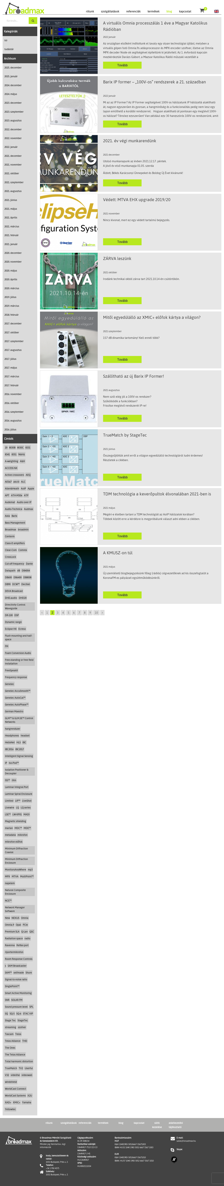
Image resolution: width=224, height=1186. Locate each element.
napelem (10, 883)
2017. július (10, 358)
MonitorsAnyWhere (15, 869)
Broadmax (10, 529)
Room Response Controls (18, 958)
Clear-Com (11, 550)
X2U (29, 1095)
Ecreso (22, 628)
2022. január (11, 146)
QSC (31, 931)
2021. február (11, 235)
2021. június (10, 199)
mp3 (30, 869)
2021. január (11, 244)
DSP (16, 615)
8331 (27, 447)
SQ (6, 1013)
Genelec (9, 684)
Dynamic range (13, 622)
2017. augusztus (13, 349)
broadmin (23, 529)
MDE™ (27, 828)
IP (6, 762)
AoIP (23, 488)
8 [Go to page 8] (85, 612)
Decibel (25, 584)
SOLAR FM (16, 999)
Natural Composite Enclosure (15, 892)
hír (5, 40)
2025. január (11, 76)
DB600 (8, 577)
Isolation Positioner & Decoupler (16, 771)
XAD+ (8, 1102)
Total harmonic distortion (19, 1061)
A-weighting (11, 461)
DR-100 (9, 615)
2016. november (13, 394)
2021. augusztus (13, 191)
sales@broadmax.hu (186, 1141)
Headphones (12, 735)
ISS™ (7, 780)
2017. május (10, 367)
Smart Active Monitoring (18, 993)
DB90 (7, 584)
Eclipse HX (11, 628)
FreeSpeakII (11, 670)
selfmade (18, 972)
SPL (31, 1006)
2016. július (10, 429)
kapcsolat (185, 11)
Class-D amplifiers (15, 543)
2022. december (13, 129)
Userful (29, 1068)
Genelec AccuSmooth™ (17, 690)
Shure (29, 972)
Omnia (24, 917)
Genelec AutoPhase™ (16, 704)
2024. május (10, 93)
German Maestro (14, 711)
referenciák (133, 11)
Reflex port (22, 945)
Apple (31, 488)
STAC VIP (28, 1013)
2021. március (11, 226)
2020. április (10, 279)
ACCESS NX (11, 468)
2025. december (13, 67)
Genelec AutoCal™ (15, 697)
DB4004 (26, 570)
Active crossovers (14, 474)
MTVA (15, 876)
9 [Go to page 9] (90, 612)
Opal (18, 924)
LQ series (26, 807)
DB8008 (27, 577)
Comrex (22, 550)
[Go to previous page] (42, 612)
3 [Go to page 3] (57, 612)
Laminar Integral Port (16, 787)
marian (9, 828)
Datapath (10, 570)
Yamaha (26, 1102)
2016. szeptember (13, 411)
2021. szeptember (13, 182)
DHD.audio (11, 597)
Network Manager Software (15, 909)
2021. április (10, 217)
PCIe (25, 924)
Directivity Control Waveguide (15, 606)
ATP (26, 495)
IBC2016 (9, 749)
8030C (20, 447)
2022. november (13, 138)
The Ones (10, 1047)
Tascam (9, 1034)
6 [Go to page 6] (74, 612)
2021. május (10, 208)
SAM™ (8, 972)
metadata (10, 834)
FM (6, 646)
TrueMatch (11, 1068)
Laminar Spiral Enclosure (18, 793)
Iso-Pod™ (14, 762)
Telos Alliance (12, 1040)
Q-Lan (24, 931)
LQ (17, 807)
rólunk (90, 11)
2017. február (11, 385)
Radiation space (14, 938)
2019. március (11, 305)
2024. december (13, 85)
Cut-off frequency (14, 563)
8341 (7, 454)
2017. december (13, 323)
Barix (14, 515)
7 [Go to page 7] (79, 612)
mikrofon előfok (13, 841)
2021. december (13, 155)
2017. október (11, 332)
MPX (7, 876)
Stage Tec (10, 1020)
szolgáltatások (110, 11)
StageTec (23, 1020)
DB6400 (17, 577)
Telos (18, 1034)
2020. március (11, 288)
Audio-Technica (13, 509)
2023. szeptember (13, 111)
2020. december (13, 252)
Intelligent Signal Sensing (19, 756)
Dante (29, 563)
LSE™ (8, 814)
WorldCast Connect (15, 1088)
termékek (153, 11)
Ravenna (10, 945)
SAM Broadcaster (17, 965)
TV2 (21, 1068)
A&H (22, 461)
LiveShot (26, 800)
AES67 (8, 481)
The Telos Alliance (15, 1054)
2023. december (13, 102)
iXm (14, 780)
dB (18, 570)
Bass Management (15, 522)
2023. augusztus (13, 120)
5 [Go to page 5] (68, 612)
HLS (18, 742)
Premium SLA (12, 931)
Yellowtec (10, 1109)
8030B (12, 447)
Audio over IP (24, 502)
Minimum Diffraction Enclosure (16, 861)
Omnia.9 (9, 924)
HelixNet (10, 742)
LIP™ (17, 800)
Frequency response (16, 677)
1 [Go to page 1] (47, 612)
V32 (7, 1075)
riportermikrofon (14, 952)
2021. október (11, 173)
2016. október (11, 403)
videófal (15, 1075)
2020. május (10, 270)
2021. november (13, 164)
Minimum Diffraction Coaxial (16, 850)
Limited (9, 800)
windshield (11, 1081)
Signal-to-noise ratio (16, 979)
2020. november (13, 261)
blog (169, 11)
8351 (14, 454)
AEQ (28, 474)
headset (25, 735)
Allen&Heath (12, 488)
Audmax (28, 509)
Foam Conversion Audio (18, 653)
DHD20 (22, 597)
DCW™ (16, 584)
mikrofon (22, 834)
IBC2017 (19, 749)
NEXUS (15, 917)
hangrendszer (12, 728)
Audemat (10, 502)
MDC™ (18, 828)
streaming (10, 1027)
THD (24, 1040)
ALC (23, 481)
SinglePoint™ (12, 986)
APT (7, 495)
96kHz (21, 454)
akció (16, 481)
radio (27, 938)
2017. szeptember (13, 341)
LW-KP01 (17, 814)
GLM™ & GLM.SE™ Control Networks (19, 720)
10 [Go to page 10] (96, 612)
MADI (26, 814)
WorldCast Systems (15, 1095)
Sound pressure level (16, 1006)
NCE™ (8, 900)
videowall (27, 1075)
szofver (22, 1027)
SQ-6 (18, 1013)
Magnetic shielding (15, 821)
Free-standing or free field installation (19, 661)
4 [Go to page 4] (63, 612)
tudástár (9, 49)
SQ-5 (12, 1013)
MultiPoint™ (27, 876)
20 (6, 447)
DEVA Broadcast (14, 590)
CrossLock (10, 556)
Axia (7, 515)
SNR (7, 999)
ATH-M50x (16, 495)
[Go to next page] (102, 612)
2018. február (11, 314)
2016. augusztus (13, 420)
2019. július (10, 297)
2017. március (11, 376)
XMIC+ (16, 1102)
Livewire (9, 807)
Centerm (10, 536)
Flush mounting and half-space (18, 637)
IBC (24, 742)
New (7, 917)
